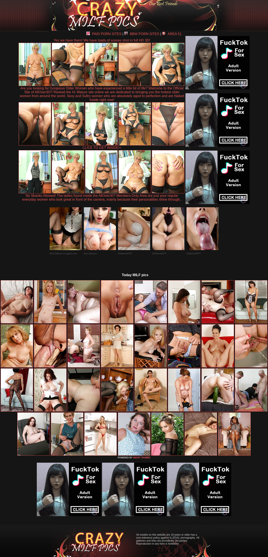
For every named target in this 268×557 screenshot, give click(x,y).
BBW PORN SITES (141, 34)
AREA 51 (172, 34)
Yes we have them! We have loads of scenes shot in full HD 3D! (102, 40)
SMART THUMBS (141, 457)
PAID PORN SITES (103, 34)
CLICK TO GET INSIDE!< (102, 148)
